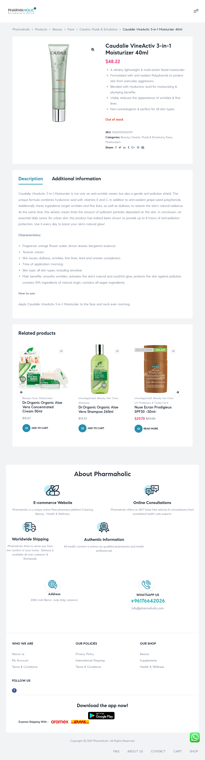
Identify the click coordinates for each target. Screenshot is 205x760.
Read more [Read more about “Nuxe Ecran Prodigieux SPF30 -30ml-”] (151, 429)
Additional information (76, 179)
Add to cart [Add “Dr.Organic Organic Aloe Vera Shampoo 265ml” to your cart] (95, 428)
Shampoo (83, 403)
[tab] (30, 181)
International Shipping (90, 661)
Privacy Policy (85, 655)
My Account (20, 661)
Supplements (148, 661)
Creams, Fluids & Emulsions (147, 137)
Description (30, 179)
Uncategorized (87, 399)
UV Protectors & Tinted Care (151, 403)
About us (18, 655)
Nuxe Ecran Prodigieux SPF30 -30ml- (153, 410)
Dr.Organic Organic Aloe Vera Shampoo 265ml (98, 410)
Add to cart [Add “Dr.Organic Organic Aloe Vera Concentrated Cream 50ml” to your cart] (39, 428)
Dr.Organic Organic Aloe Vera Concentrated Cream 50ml (42, 407)
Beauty (125, 137)
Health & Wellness (152, 667)
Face (169, 137)
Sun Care (167, 399)
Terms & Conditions (24, 667)
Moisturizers (113, 142)
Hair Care (112, 399)
